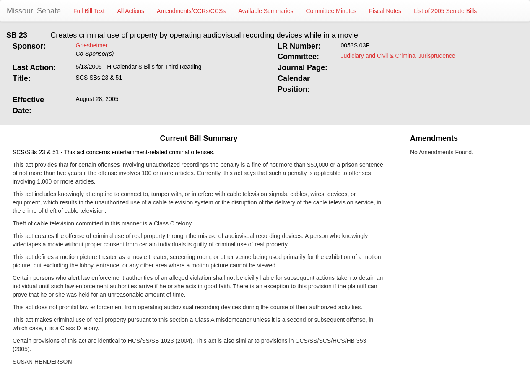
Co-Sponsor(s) (95, 53)
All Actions (131, 11)
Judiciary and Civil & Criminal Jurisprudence (398, 55)
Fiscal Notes (385, 11)
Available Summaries (265, 11)
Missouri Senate (34, 11)
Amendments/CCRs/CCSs (191, 11)
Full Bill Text (88, 11)
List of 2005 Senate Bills (445, 11)
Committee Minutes (331, 11)
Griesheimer (92, 45)
